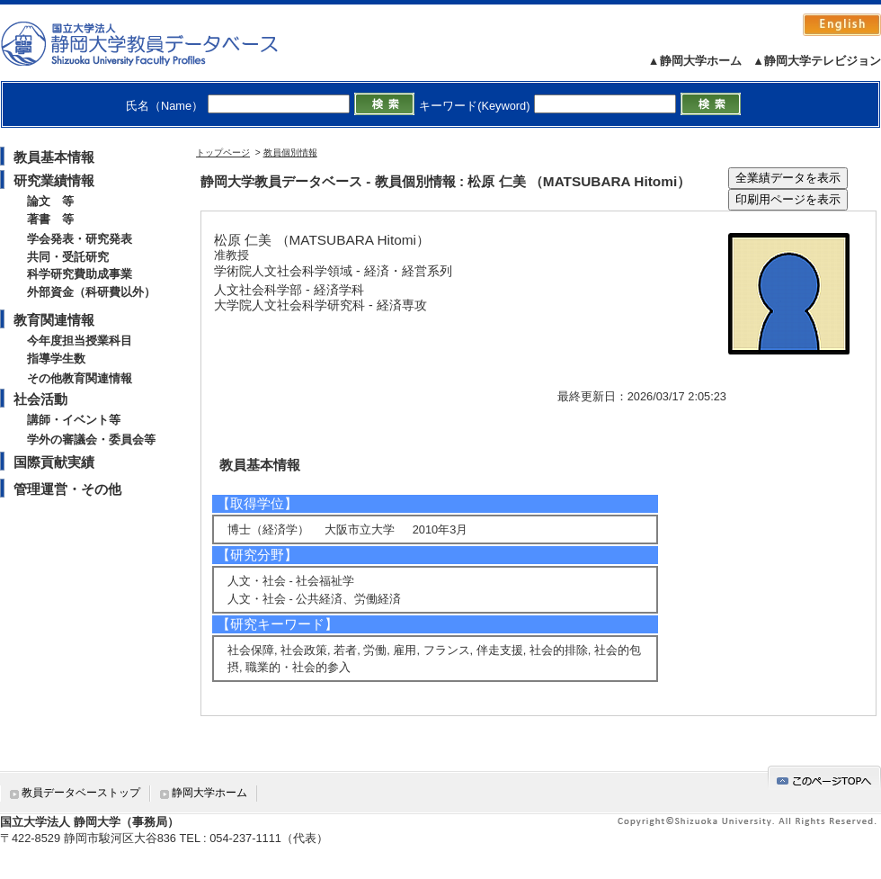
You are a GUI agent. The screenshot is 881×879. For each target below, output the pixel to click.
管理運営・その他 (67, 489)
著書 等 (50, 219)
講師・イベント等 (73, 419)
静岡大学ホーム (209, 792)
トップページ (223, 152)
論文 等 (50, 201)
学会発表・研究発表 (79, 239)
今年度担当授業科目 (79, 340)
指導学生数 (56, 358)
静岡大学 (158, 43)
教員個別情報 (290, 152)
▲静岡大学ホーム (695, 60)
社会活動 (40, 399)
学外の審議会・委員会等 (91, 439)
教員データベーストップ (81, 792)
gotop (824, 778)
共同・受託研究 (68, 257)
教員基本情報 (53, 157)
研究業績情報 (53, 180)
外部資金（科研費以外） (91, 292)
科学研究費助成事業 (79, 274)
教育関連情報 (53, 319)
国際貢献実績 (53, 462)
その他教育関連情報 (79, 378)
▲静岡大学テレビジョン (816, 60)
